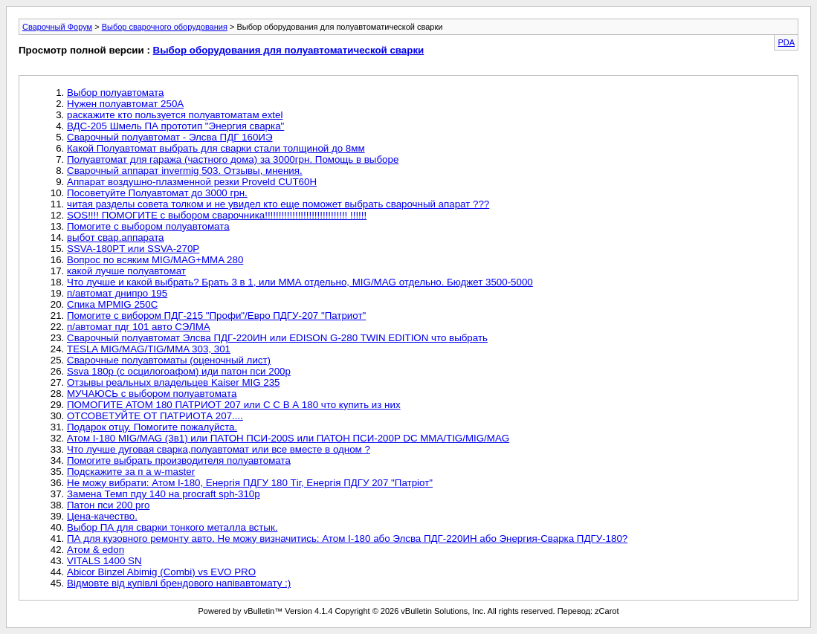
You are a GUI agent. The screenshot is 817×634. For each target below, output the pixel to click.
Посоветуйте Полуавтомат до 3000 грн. (157, 192)
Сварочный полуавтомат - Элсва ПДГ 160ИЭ (170, 137)
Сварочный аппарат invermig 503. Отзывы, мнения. (185, 170)
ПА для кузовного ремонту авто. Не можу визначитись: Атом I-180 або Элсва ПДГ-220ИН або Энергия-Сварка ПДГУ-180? (347, 538)
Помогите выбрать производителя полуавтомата (179, 460)
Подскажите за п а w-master (131, 471)
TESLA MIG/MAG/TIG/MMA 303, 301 (148, 349)
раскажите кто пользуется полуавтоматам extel (174, 114)
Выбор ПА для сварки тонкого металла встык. (172, 527)
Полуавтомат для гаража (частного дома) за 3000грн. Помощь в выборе (232, 159)
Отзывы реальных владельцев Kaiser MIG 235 (173, 382)
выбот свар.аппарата (115, 237)
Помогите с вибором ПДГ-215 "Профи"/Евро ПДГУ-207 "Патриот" (216, 315)
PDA (786, 42)
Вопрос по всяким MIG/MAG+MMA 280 (155, 259)
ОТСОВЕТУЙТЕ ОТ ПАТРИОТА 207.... (155, 415)
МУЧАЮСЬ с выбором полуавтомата (151, 393)
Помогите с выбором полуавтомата (148, 226)
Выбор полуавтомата (115, 92)
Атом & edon (95, 549)
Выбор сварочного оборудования (164, 26)
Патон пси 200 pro (108, 505)
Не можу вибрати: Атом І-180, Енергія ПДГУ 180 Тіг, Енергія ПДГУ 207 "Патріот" (250, 482)
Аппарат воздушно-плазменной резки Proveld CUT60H (192, 181)
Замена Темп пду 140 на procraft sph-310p (163, 493)
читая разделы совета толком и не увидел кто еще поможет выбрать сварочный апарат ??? (278, 204)
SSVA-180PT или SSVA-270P (133, 248)
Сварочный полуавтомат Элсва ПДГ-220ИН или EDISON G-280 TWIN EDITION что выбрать (277, 337)
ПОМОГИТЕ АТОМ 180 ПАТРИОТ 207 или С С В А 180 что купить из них (234, 404)
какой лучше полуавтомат (126, 270)
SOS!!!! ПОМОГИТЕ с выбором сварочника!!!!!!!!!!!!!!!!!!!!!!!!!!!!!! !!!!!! (216, 215)
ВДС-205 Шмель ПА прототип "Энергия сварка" (175, 126)
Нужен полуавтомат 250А (125, 103)
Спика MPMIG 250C (112, 304)
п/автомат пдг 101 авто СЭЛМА (138, 326)
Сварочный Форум (57, 26)
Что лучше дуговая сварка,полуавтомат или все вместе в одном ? (218, 449)
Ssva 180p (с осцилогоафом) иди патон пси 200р (179, 371)
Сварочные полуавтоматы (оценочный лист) (169, 360)
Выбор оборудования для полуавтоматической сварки (288, 50)
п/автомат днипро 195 (117, 293)
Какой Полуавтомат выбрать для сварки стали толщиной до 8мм (216, 148)
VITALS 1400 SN (104, 560)
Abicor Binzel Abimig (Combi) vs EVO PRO (161, 572)
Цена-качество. (102, 516)
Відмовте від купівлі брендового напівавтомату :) (179, 583)
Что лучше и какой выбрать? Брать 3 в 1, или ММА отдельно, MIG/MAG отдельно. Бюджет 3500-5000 (300, 282)
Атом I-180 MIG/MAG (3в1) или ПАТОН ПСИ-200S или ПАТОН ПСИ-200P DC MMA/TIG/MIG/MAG (288, 438)
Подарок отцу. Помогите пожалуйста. (152, 427)
